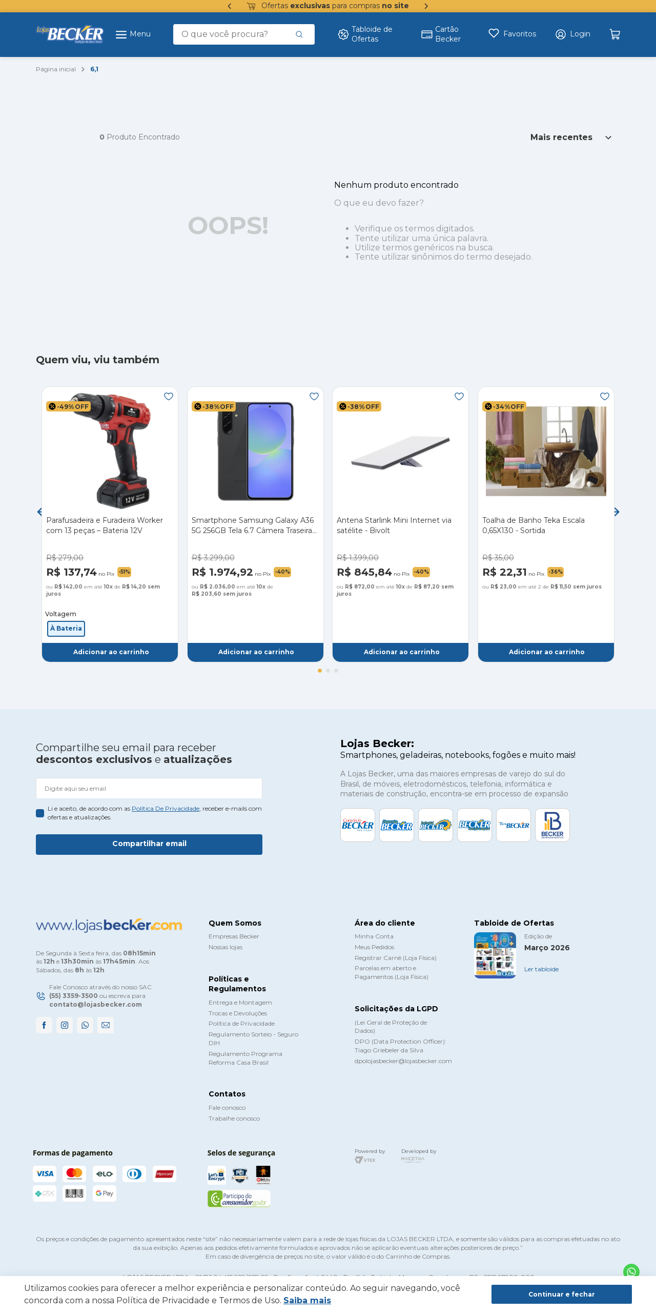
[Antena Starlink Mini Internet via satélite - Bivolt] (400, 524)
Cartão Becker (441, 34)
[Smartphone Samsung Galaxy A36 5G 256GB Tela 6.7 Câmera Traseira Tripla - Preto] (255, 524)
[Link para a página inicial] (56, 69)
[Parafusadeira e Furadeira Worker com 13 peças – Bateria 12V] (110, 524)
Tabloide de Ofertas (365, 34)
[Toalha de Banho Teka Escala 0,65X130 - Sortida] (546, 524)
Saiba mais (307, 1300)
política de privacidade (165, 808)
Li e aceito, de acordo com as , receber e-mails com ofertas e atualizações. (155, 813)
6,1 (94, 69)
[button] (572, 34)
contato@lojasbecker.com (95, 1004)
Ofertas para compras (328, 6)
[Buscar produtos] (299, 34)
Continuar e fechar (561, 1294)
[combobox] (244, 34)
